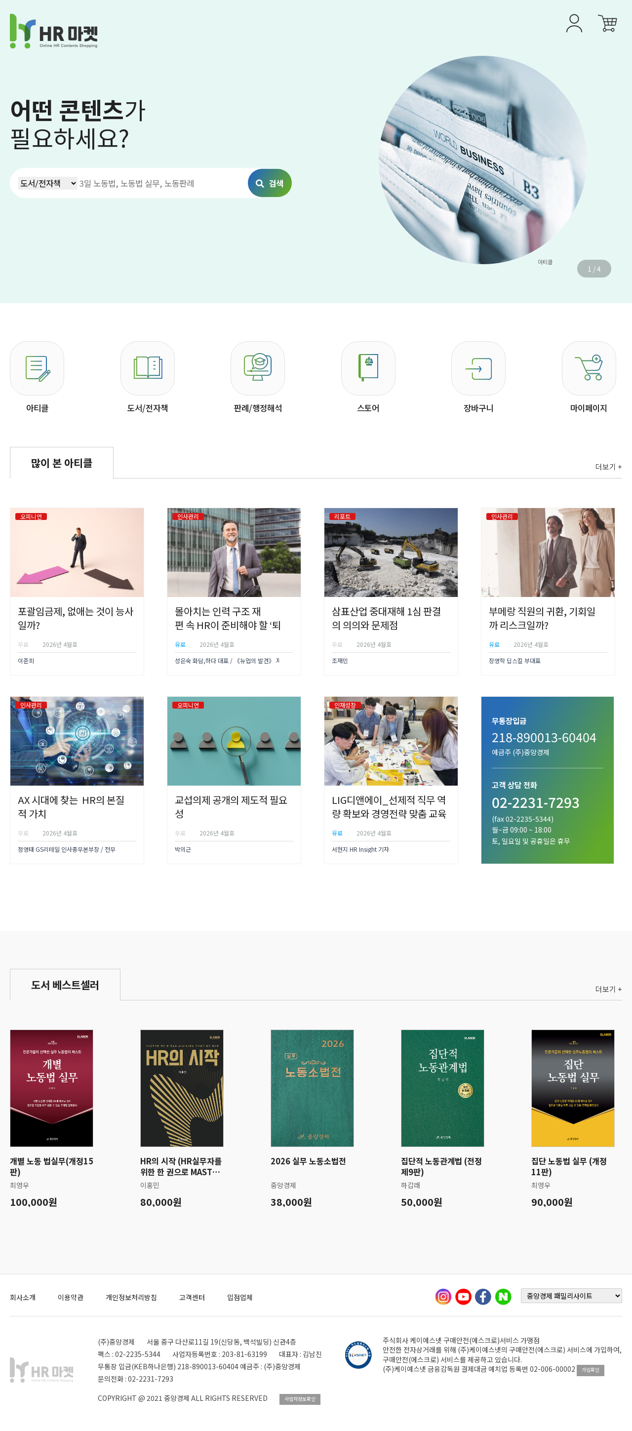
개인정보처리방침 (131, 1297)
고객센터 (192, 1297)
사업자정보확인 (300, 1398)
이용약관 (70, 1297)
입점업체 (240, 1297)
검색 (269, 183)
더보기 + (608, 467)
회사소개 (23, 1297)
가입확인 (590, 1369)
